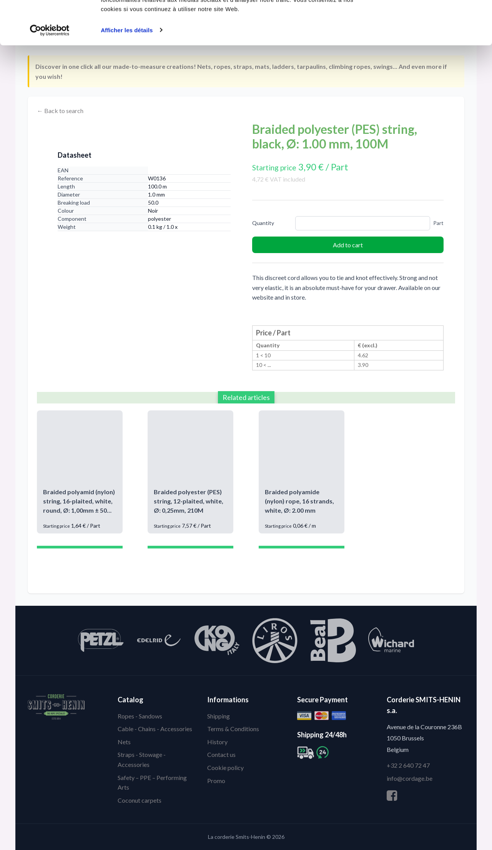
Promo (216, 780)
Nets (124, 741)
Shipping (218, 716)
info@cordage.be (409, 778)
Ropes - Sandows (140, 716)
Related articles (246, 397)
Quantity (263, 223)
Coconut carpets (139, 800)
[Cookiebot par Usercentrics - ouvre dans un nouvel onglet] (49, 67)
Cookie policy (225, 767)
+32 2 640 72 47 (408, 765)
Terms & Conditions (233, 728)
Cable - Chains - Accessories (155, 728)
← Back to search (60, 110)
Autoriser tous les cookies (427, 20)
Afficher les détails (127, 67)
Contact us (221, 754)
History (217, 741)
